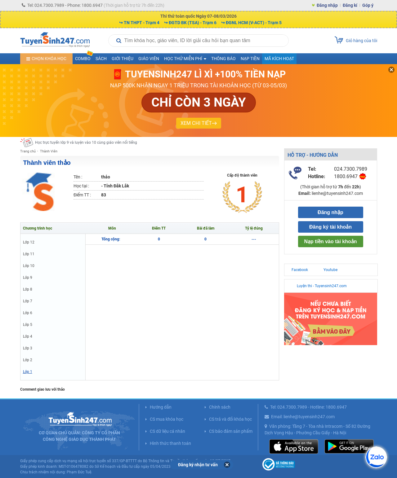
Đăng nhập (327, 5)
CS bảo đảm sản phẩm (230, 431)
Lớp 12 (28, 242)
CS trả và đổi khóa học (230, 419)
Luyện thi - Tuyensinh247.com (322, 286)
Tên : (78, 176)
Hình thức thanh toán (170, 443)
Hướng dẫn (161, 407)
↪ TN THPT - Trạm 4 (139, 22)
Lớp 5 (27, 324)
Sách (101, 58)
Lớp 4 (27, 336)
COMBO (84, 57)
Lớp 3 (27, 348)
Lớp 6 (27, 313)
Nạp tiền (250, 58)
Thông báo (223, 58)
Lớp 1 (27, 372)
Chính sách (219, 407)
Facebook (300, 270)
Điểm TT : (82, 194)
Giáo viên (148, 58)
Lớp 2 (27, 360)
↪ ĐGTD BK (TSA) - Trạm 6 (190, 22)
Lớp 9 (27, 277)
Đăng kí (350, 5)
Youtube (330, 270)
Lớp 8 (27, 289)
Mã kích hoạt (279, 58)
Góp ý (367, 5)
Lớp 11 (28, 254)
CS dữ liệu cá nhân (167, 431)
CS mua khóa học (166, 419)
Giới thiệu (122, 58)
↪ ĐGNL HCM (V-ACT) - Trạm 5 (251, 22)
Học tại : (81, 185)
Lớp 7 (27, 301)
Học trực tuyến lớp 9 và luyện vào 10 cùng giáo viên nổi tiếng (86, 142)
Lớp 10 (28, 266)
